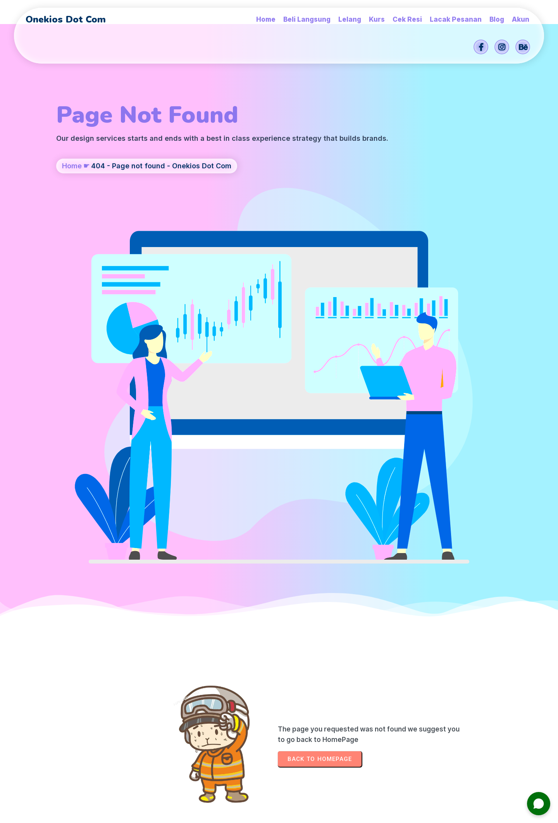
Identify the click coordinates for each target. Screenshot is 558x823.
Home (72, 204)
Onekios (334, 813)
